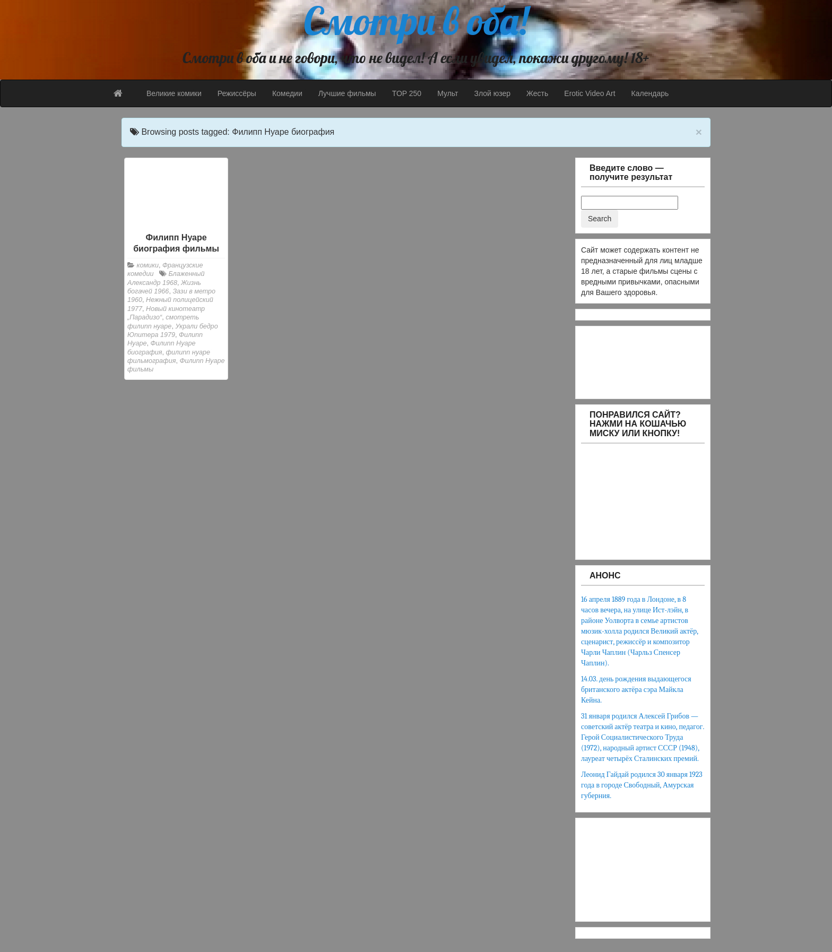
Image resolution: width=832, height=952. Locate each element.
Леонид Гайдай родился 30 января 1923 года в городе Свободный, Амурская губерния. (642, 785)
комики (148, 265)
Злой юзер (492, 93)
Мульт (447, 93)
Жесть (537, 93)
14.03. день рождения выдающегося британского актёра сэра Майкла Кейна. (636, 689)
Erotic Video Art (589, 93)
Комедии (287, 93)
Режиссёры (237, 93)
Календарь (650, 93)
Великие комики (174, 93)
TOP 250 (407, 93)
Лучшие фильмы (347, 93)
